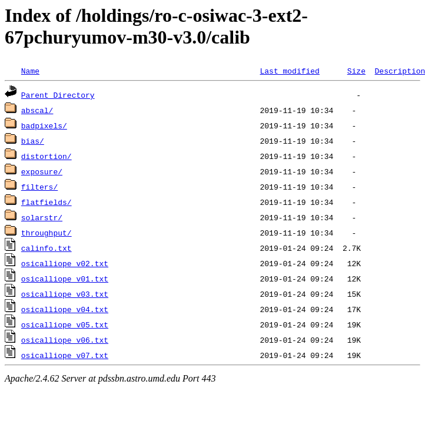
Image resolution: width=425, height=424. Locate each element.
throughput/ (46, 232)
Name (30, 70)
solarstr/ (41, 217)
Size (356, 70)
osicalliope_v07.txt (64, 355)
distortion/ (46, 156)
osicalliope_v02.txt (64, 263)
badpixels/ (44, 125)
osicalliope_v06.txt (64, 339)
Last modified (289, 70)
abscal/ (37, 110)
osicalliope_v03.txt (64, 294)
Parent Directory (58, 95)
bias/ (32, 140)
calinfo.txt (46, 248)
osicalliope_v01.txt (64, 278)
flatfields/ (46, 202)
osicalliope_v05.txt (64, 324)
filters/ (39, 186)
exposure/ (41, 171)
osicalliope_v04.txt (64, 309)
